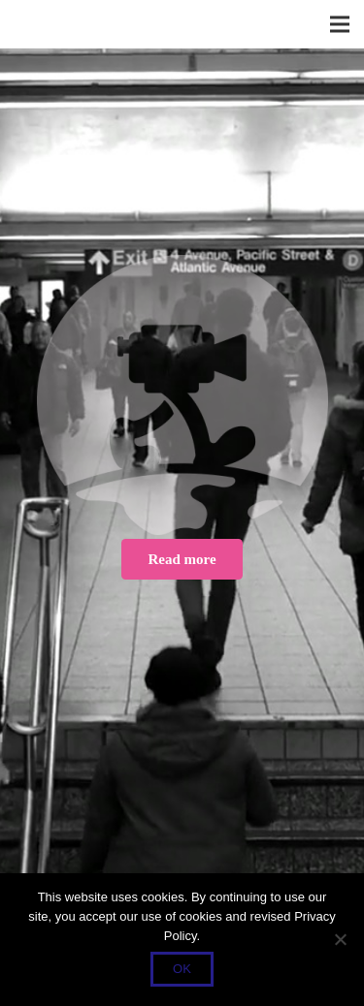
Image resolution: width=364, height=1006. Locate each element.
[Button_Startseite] (182, 395)
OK (182, 968)
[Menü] (339, 24)
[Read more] (181, 559)
